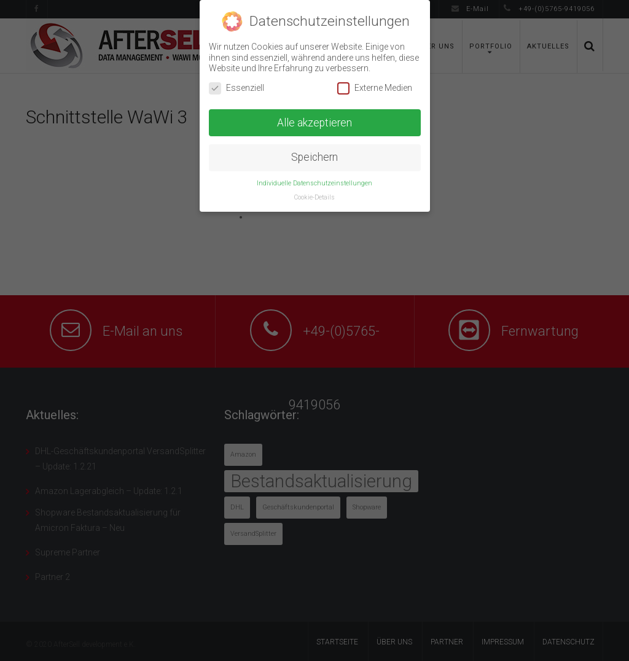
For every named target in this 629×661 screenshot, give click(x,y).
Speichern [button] (314, 157)
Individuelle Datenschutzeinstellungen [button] (314, 183)
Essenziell (236, 88)
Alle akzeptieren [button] (314, 123)
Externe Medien (374, 88)
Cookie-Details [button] (314, 197)
